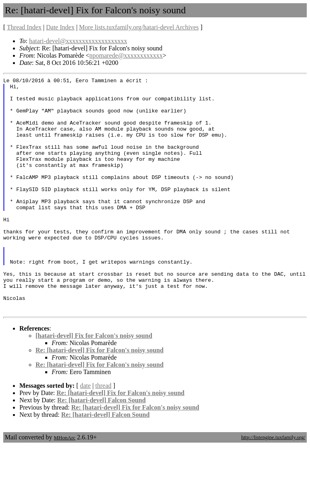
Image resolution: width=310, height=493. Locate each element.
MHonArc (64, 485)
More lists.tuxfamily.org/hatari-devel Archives (139, 27)
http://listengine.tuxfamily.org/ (273, 484)
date (85, 432)
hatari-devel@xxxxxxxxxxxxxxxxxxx (78, 40)
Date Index (60, 27)
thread (103, 432)
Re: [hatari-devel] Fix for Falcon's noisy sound (99, 397)
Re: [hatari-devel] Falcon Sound (101, 447)
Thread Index (24, 27)
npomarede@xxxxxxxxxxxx (126, 55)
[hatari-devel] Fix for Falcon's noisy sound (94, 382)
